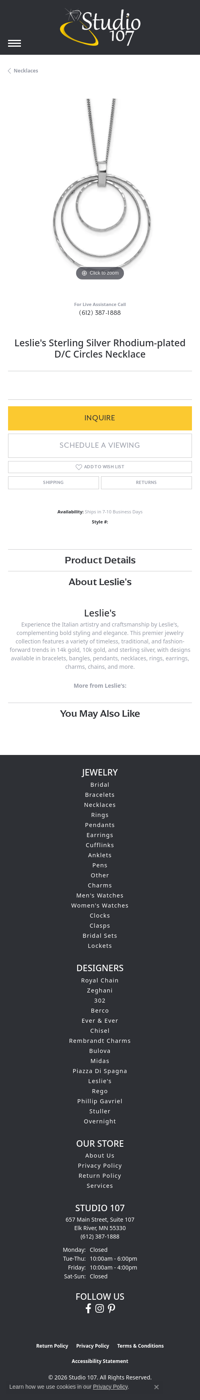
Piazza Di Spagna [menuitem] (99, 1071)
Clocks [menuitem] (100, 915)
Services (100, 1185)
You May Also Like (100, 713)
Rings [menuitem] (100, 815)
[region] (100, 191)
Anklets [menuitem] (100, 855)
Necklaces (26, 70)
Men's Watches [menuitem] (100, 895)
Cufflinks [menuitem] (100, 845)
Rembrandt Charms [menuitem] (100, 1040)
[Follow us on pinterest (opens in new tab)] (111, 1308)
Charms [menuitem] (100, 885)
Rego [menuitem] (100, 1091)
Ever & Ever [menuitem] (100, 1020)
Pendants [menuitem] (100, 825)
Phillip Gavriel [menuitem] (100, 1101)
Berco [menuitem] (100, 1010)
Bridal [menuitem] (100, 784)
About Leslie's (100, 581)
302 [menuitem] (100, 1000)
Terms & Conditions (140, 1345)
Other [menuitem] (100, 875)
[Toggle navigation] (14, 43)
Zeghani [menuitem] (100, 990)
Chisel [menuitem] (100, 1030)
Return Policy (100, 1175)
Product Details (100, 560)
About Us (100, 1155)
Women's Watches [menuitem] (100, 905)
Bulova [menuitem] (100, 1051)
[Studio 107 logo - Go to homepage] (100, 27)
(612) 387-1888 (100, 313)
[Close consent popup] (156, 1387)
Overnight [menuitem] (100, 1121)
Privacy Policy (100, 1165)
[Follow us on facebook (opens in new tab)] (88, 1308)
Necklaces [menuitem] (100, 805)
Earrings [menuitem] (100, 835)
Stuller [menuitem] (100, 1111)
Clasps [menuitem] (100, 925)
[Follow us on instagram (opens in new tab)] (99, 1308)
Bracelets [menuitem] (100, 794)
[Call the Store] (100, 1236)
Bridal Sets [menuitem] (99, 935)
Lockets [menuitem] (100, 945)
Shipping (53, 482)
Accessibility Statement (100, 1361)
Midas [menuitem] (100, 1061)
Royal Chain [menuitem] (100, 980)
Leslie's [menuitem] (100, 1081)
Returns (146, 482)
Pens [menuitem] (99, 865)
